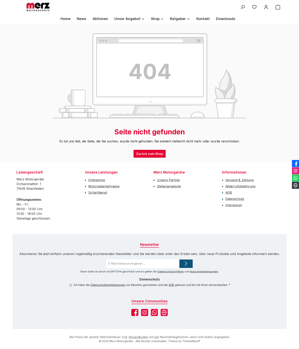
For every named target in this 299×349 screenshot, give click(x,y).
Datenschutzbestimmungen (108, 285)
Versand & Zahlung (239, 180)
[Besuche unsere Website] (164, 312)
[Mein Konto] (266, 7)
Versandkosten (138, 337)
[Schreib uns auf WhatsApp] (154, 312)
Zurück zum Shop (149, 154)
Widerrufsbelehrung (240, 186)
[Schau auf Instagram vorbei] (144, 312)
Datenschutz (234, 199)
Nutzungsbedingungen (204, 271)
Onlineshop (96, 180)
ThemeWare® (191, 341)
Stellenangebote (169, 186)
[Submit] (186, 263)
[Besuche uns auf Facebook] (134, 312)
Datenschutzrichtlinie (171, 271)
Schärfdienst (97, 192)
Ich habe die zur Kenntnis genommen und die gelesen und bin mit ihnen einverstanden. (152, 285)
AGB (228, 192)
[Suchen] (243, 7)
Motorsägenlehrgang (103, 186)
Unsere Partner (168, 180)
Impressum (233, 205)
